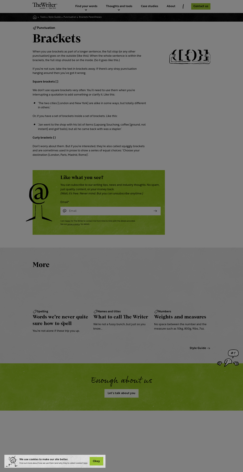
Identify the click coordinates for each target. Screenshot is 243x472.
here (85, 463)
